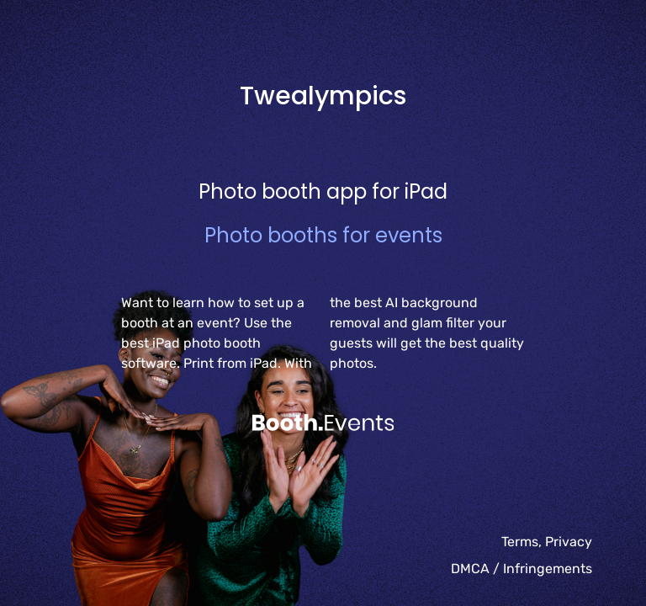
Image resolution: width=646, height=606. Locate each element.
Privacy (568, 542)
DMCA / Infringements (521, 569)
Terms (519, 542)
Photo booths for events (323, 235)
